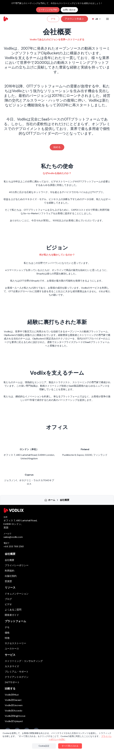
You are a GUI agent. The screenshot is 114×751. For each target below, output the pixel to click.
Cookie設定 (43, 746)
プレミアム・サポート (16, 671)
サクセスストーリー (15, 643)
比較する (10, 688)
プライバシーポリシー (16, 565)
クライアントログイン (16, 677)
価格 (7, 632)
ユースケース (12, 648)
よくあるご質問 (13, 609)
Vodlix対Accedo (13, 710)
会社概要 (10, 554)
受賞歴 (8, 581)
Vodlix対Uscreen (14, 705)
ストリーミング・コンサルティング (24, 661)
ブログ (8, 599)
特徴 (7, 638)
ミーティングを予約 (47, 9)
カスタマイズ (12, 666)
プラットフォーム (15, 621)
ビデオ (8, 604)
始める (57, 147)
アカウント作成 (74, 18)
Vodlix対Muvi (12, 694)
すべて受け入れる (70, 746)
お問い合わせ (69, 9)
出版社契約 (11, 576)
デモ (53, 18)
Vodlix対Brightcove (15, 715)
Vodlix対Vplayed (14, 721)
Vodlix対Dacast (13, 700)
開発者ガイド (12, 615)
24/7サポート (12, 682)
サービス (10, 655)
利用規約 (9, 570)
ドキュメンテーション (16, 593)
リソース (10, 587)
